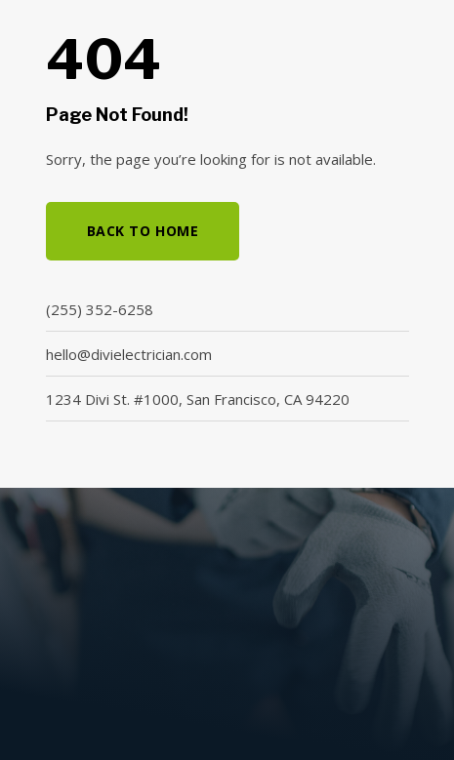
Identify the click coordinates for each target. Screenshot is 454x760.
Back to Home (143, 230)
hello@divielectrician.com (129, 354)
